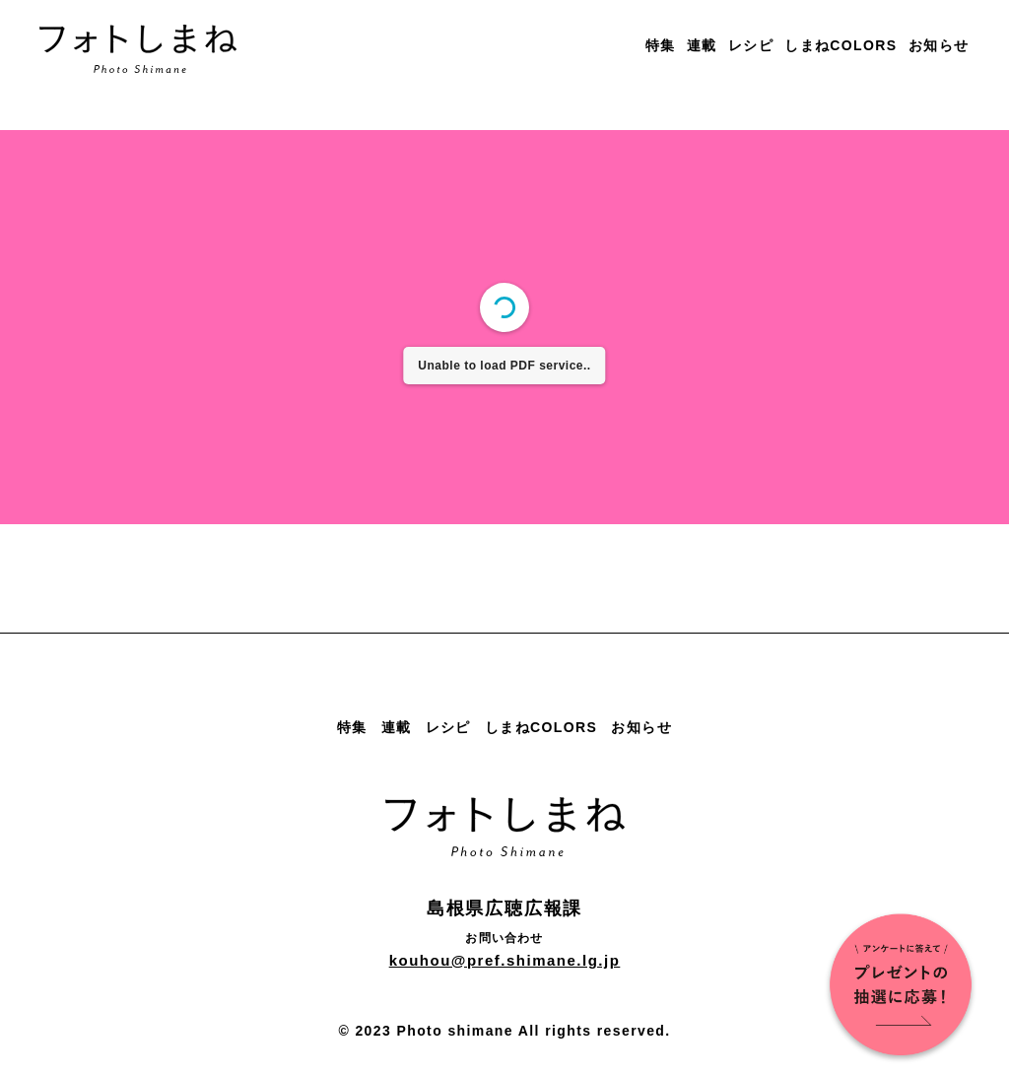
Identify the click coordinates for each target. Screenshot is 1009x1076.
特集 (660, 45)
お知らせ (939, 45)
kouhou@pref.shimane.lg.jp (505, 960)
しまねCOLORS (841, 45)
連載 (702, 45)
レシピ (751, 45)
